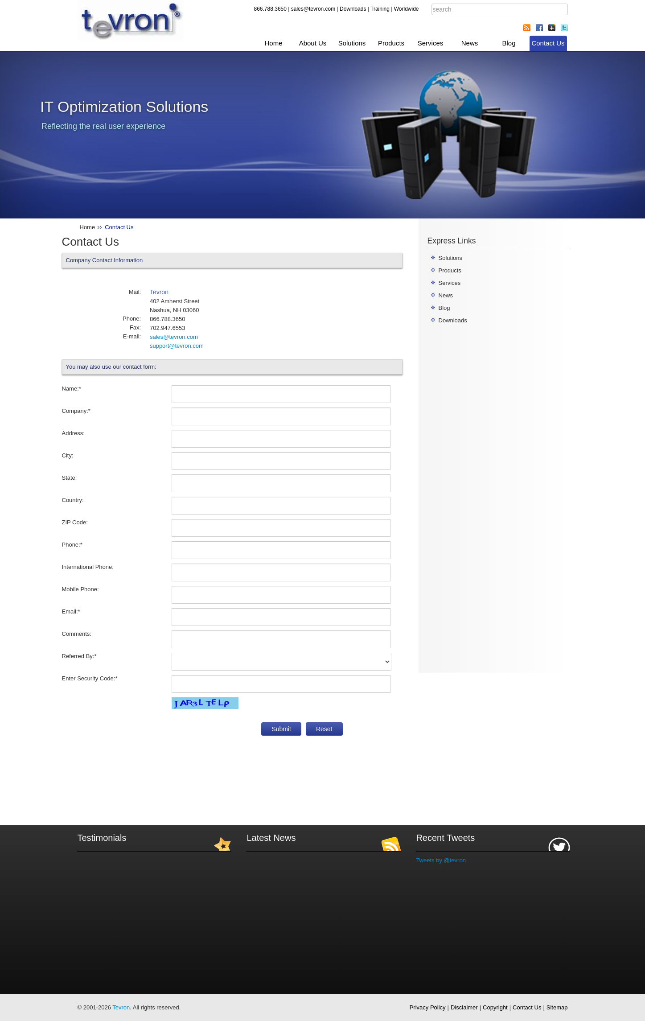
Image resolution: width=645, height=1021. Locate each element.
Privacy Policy (428, 1007)
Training (380, 9)
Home (273, 43)
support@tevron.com (177, 345)
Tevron (121, 1007)
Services (431, 43)
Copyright (495, 1007)
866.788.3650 (270, 9)
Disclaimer (464, 1007)
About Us (313, 43)
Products (391, 43)
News (469, 43)
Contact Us (547, 43)
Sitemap (557, 1007)
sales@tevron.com (313, 9)
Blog (508, 43)
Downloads (353, 9)
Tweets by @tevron (440, 860)
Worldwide (406, 9)
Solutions (352, 43)
